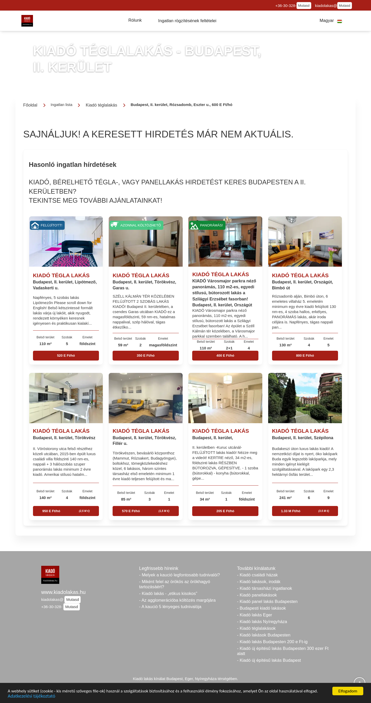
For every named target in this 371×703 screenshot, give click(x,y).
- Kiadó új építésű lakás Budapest (269, 660)
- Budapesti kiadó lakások (261, 608)
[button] (135, 20)
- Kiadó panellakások (257, 595)
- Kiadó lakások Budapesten (263, 635)
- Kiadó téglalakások (256, 628)
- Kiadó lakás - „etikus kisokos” (168, 593)
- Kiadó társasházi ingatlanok (264, 588)
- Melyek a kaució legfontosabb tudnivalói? (179, 575)
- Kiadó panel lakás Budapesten (267, 601)
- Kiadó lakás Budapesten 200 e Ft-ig (272, 641)
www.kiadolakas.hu (63, 592)
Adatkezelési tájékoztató (31, 697)
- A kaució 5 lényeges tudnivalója (170, 606)
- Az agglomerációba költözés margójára (177, 600)
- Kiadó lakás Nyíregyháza (262, 621)
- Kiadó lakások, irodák (258, 581)
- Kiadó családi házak (257, 575)
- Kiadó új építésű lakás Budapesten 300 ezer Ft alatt (282, 651)
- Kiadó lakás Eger (254, 614)
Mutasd (303, 5)
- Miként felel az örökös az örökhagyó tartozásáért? (174, 584)
